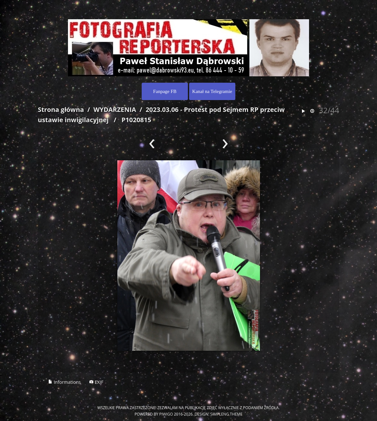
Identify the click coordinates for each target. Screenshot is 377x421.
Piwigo (166, 414)
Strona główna (61, 109)
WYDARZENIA (114, 109)
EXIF (96, 382)
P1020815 (136, 119)
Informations (64, 382)
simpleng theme (226, 414)
